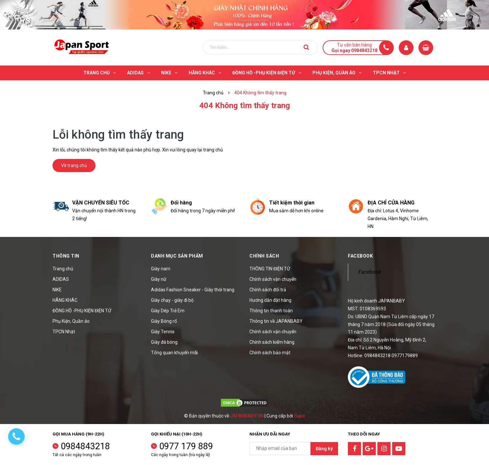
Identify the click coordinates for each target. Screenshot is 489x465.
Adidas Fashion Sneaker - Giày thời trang (192, 289)
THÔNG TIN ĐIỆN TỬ (269, 268)
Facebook (369, 272)
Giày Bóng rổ (164, 321)
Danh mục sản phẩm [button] (177, 256)
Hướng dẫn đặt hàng (270, 300)
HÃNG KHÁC (65, 300)
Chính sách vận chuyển (272, 279)
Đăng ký (324, 448)
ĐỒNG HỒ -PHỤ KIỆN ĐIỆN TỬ (82, 310)
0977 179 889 (186, 446)
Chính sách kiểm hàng (271, 342)
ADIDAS (61, 279)
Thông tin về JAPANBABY (276, 321)
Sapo (299, 415)
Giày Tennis (163, 331)
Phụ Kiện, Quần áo (71, 321)
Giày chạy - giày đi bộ (172, 300)
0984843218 (85, 446)
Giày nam (160, 268)
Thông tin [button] (66, 256)
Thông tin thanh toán (271, 310)
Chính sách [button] (264, 256)
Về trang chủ (74, 165)
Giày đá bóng (164, 342)
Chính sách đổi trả (267, 289)
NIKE (57, 289)
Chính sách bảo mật (269, 352)
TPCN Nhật (64, 331)
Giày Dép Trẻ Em (167, 310)
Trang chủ (63, 268)
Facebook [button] (360, 256)
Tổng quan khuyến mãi (174, 352)
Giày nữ (158, 279)
